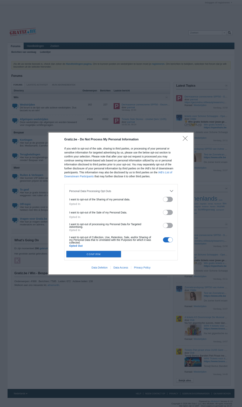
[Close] (186, 139)
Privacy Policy (142, 267)
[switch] (168, 199)
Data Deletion (100, 267)
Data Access (120, 267)
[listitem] (121, 191)
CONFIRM (94, 254)
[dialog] (121, 203)
